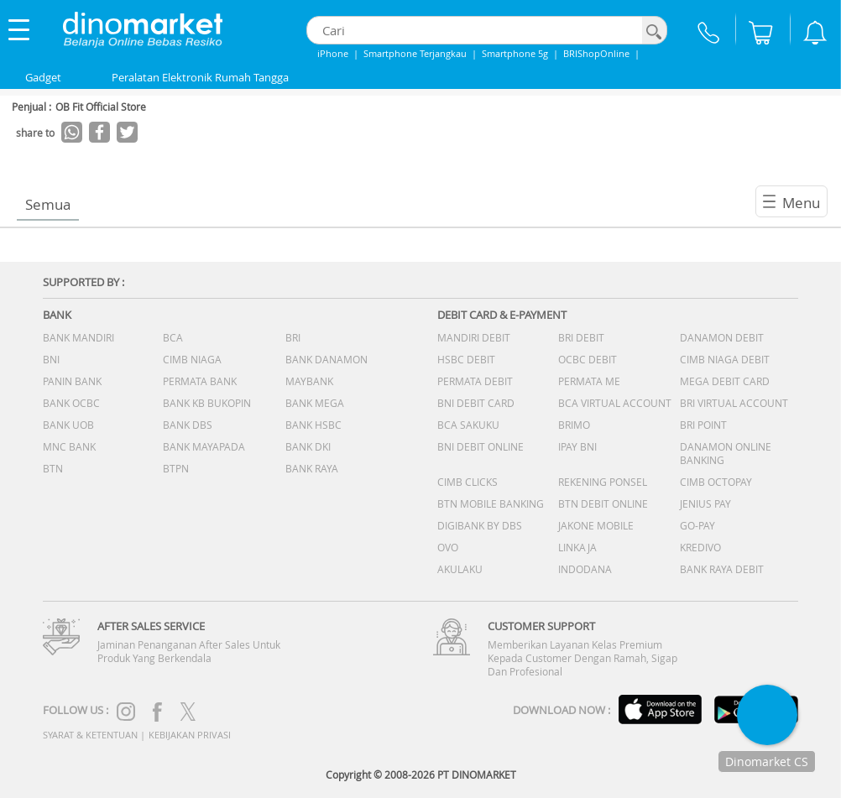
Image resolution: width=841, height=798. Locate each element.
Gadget (43, 77)
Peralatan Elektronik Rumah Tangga (200, 77)
